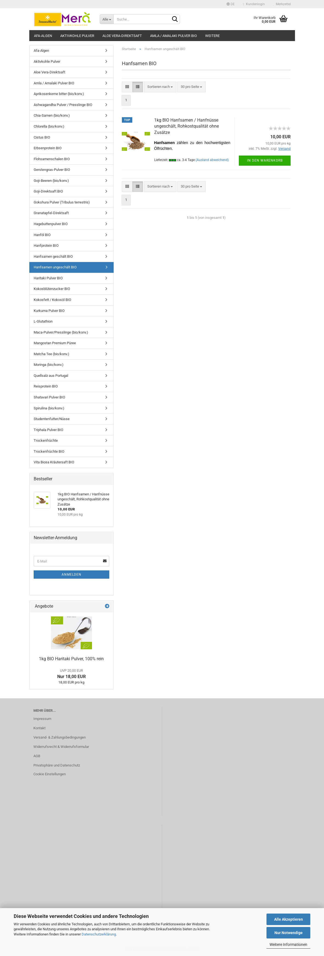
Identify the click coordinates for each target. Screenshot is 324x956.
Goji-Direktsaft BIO (48, 191)
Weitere (212, 36)
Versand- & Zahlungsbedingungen (59, 737)
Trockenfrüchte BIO (49, 451)
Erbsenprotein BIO (48, 148)
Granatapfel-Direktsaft (51, 213)
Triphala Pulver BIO (48, 430)
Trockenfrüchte (46, 440)
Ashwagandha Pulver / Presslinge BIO (63, 105)
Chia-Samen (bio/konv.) (52, 115)
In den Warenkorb (265, 160)
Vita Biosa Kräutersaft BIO (54, 462)
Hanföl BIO (42, 235)
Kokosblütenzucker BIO (52, 289)
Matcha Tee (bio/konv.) (51, 354)
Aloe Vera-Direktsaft (122, 36)
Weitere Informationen (288, 944)
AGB (36, 756)
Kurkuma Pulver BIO (49, 311)
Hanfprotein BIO (46, 245)
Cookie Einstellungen (49, 774)
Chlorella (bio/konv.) (49, 126)
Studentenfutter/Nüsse (52, 419)
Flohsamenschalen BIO (52, 159)
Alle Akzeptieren (288, 919)
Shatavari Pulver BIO (49, 397)
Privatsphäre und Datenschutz (56, 765)
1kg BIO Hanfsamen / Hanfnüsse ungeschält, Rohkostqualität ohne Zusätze (186, 126)
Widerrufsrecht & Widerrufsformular (61, 747)
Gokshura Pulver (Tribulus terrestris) (62, 202)
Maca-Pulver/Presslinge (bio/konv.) (61, 332)
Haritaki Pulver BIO (48, 278)
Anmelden (71, 574)
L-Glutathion (43, 321)
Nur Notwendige (288, 933)
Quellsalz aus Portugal (51, 376)
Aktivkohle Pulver (77, 36)
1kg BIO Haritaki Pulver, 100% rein (71, 658)
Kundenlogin (254, 4)
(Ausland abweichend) (212, 160)
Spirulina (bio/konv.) (49, 408)
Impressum (42, 719)
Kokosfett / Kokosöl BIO (52, 300)
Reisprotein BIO (46, 386)
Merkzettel (282, 4)
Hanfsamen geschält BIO (53, 256)
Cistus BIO (42, 137)
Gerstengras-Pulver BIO (52, 170)
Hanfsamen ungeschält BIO (55, 267)
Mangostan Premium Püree (55, 343)
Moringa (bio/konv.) (49, 365)
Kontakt (39, 728)
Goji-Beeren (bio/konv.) (51, 181)
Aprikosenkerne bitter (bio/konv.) (59, 94)
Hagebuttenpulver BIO (51, 224)
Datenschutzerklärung (99, 934)
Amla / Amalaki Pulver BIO (173, 36)
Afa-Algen (43, 36)
